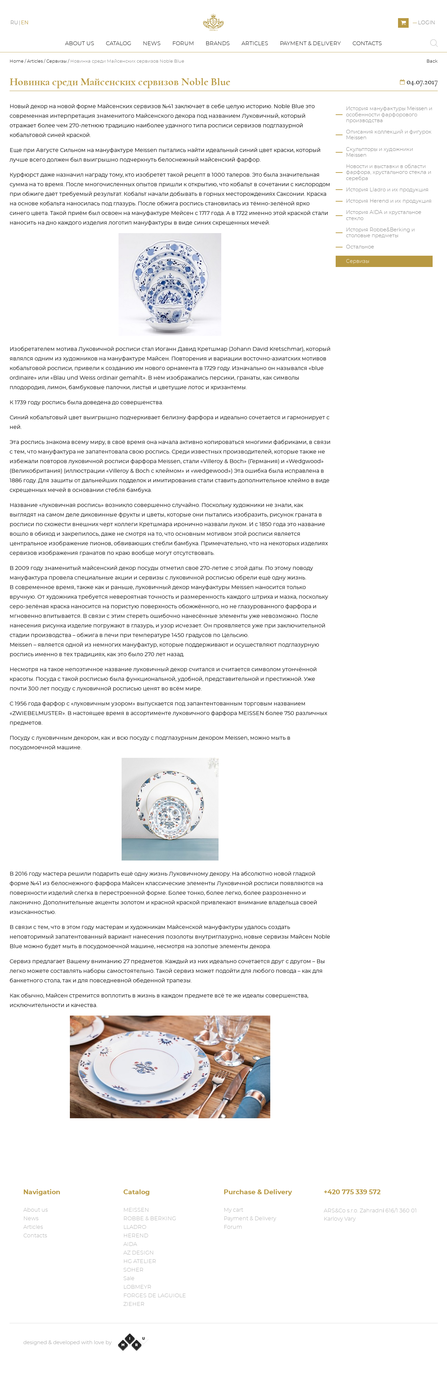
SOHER (133, 1270)
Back (432, 86)
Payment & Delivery (310, 67)
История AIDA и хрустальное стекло (383, 239)
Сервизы (56, 86)
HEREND (135, 1235)
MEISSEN (136, 1210)
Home (17, 86)
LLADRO (134, 1227)
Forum (183, 67)
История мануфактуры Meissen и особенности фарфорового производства (389, 138)
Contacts (367, 67)
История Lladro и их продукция (387, 213)
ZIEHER (134, 1304)
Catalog (118, 67)
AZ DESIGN (138, 1253)
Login (426, 35)
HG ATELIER (139, 1261)
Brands (218, 67)
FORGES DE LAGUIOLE (154, 1295)
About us (79, 67)
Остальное (360, 270)
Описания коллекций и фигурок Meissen (389, 158)
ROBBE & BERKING (149, 1218)
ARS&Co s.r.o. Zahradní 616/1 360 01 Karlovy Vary (370, 1215)
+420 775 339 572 (352, 1192)
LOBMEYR (137, 1287)
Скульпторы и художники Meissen (379, 176)
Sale (129, 1278)
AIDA (130, 1244)
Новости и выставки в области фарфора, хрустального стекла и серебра (388, 196)
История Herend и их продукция (389, 225)
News (152, 67)
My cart (233, 1210)
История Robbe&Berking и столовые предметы (380, 256)
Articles (254, 67)
